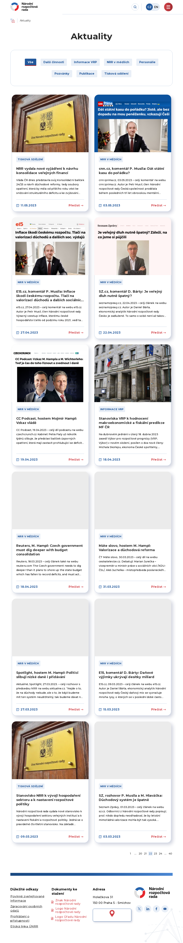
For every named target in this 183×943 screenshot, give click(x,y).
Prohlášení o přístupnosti (19, 918)
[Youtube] (165, 908)
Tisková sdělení (30, 159)
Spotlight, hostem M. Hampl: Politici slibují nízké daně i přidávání (47, 675)
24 (160, 853)
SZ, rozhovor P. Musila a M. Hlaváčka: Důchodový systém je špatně (130, 798)
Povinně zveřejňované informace (27, 898)
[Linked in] (147, 908)
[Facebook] (156, 908)
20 (140, 853)
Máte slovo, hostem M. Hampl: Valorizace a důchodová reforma (127, 548)
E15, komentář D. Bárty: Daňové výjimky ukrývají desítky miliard (126, 675)
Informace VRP (112, 409)
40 (170, 853)
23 (155, 853)
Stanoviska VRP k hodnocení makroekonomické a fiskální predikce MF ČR (132, 423)
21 (145, 853)
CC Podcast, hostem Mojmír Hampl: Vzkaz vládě (46, 421)
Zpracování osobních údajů (26, 908)
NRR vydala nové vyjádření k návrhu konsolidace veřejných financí (47, 171)
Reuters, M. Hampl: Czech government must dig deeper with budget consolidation (49, 550)
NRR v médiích (111, 159)
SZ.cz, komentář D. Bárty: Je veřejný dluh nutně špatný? (130, 294)
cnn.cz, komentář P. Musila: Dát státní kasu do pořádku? (131, 171)
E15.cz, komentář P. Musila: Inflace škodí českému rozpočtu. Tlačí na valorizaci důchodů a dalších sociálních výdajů (49, 296)
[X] (139, 908)
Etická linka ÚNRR (24, 926)
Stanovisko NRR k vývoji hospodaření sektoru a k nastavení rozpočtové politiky (48, 800)
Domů (12, 20)
